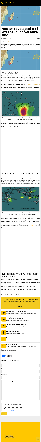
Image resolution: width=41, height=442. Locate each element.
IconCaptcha (12, 410)
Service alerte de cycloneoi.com (16, 311)
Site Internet (4, 374)
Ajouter (4, 413)
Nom (2, 363)
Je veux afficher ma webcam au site (17, 324)
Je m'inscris (20, 306)
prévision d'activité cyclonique (9, 350)
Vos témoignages (11, 344)
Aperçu (33, 381)
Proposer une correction (14, 338)
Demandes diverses (12, 331)
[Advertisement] (20, 149)
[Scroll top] (38, 439)
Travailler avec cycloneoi (14, 318)
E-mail (2, 368)
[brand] (8, 3)
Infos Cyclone (9, 41)
